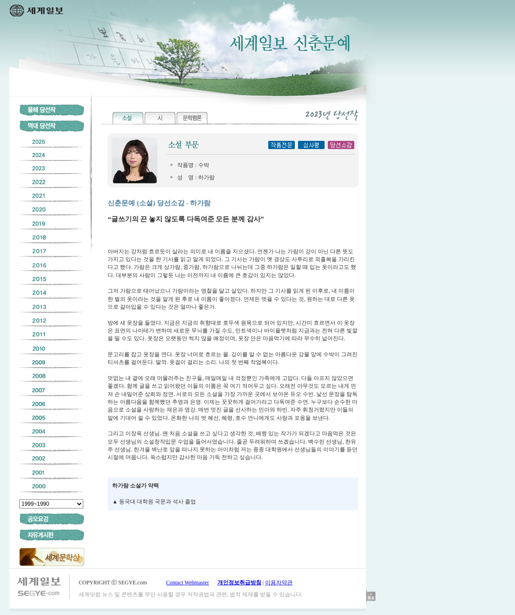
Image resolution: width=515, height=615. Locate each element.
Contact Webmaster (187, 582)
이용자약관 (279, 582)
